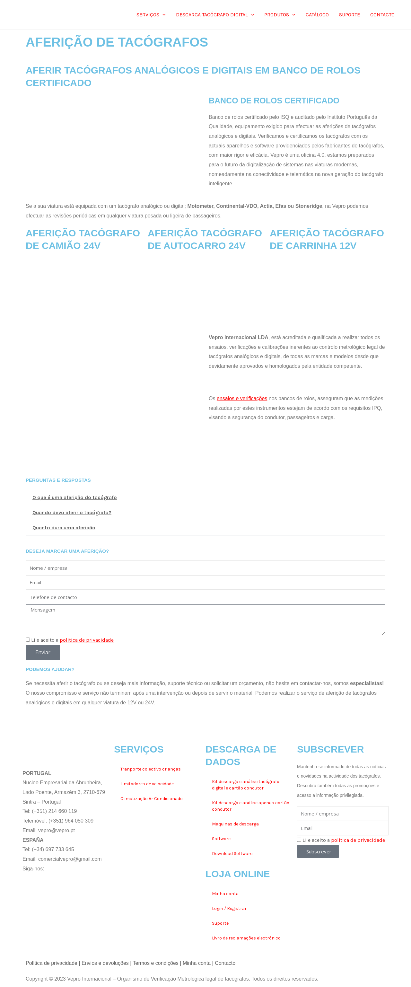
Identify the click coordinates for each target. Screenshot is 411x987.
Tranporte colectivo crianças (150, 769)
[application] (162, 15)
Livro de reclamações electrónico (246, 938)
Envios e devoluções (105, 963)
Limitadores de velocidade (147, 784)
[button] (205, 497)
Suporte (220, 923)
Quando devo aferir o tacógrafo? (71, 512)
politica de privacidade (87, 640)
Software (221, 839)
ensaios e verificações (242, 398)
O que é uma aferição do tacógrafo (74, 497)
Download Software (232, 853)
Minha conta (225, 893)
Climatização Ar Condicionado (151, 798)
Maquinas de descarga (235, 824)
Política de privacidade (51, 963)
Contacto (225, 963)
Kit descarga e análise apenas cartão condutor (250, 806)
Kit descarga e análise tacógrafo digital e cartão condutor (245, 785)
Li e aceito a (72, 640)
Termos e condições (156, 963)
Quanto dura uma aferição (63, 527)
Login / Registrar (229, 908)
